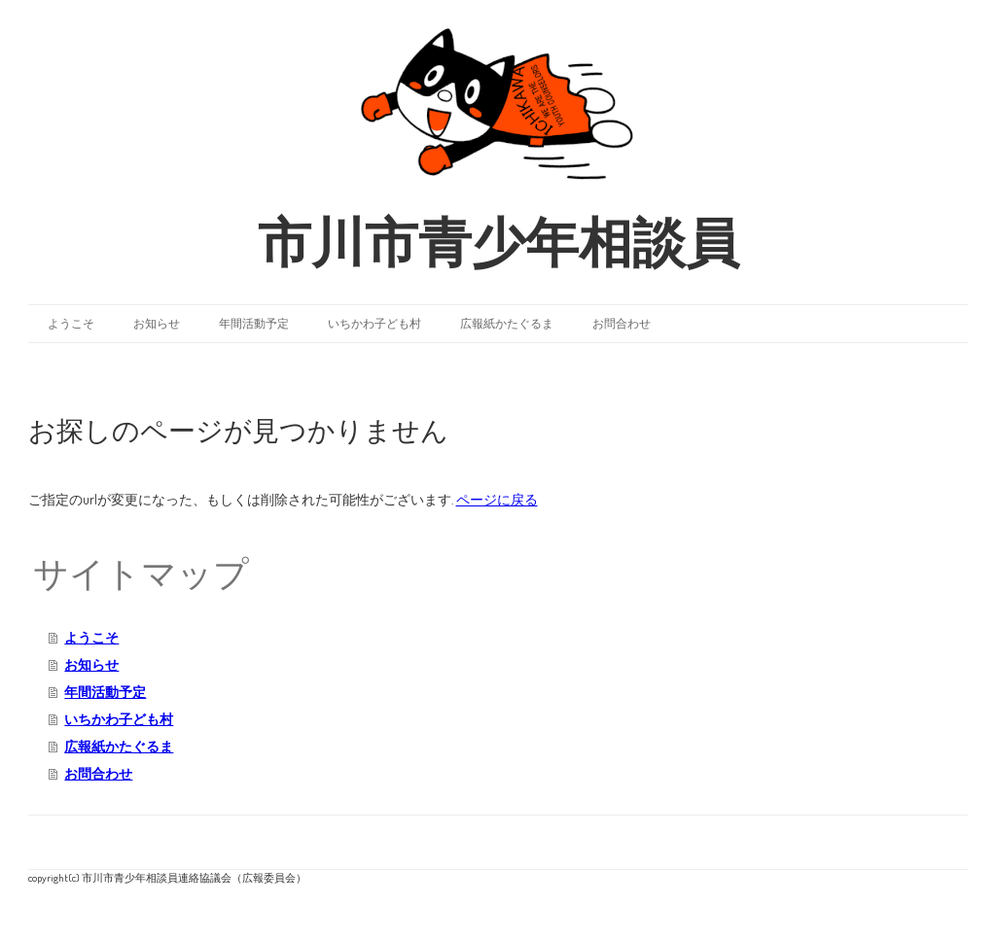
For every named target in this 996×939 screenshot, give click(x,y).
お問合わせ (621, 323)
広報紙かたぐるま (506, 323)
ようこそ (71, 323)
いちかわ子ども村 (374, 323)
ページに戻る (497, 499)
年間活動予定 (254, 323)
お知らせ (156, 323)
